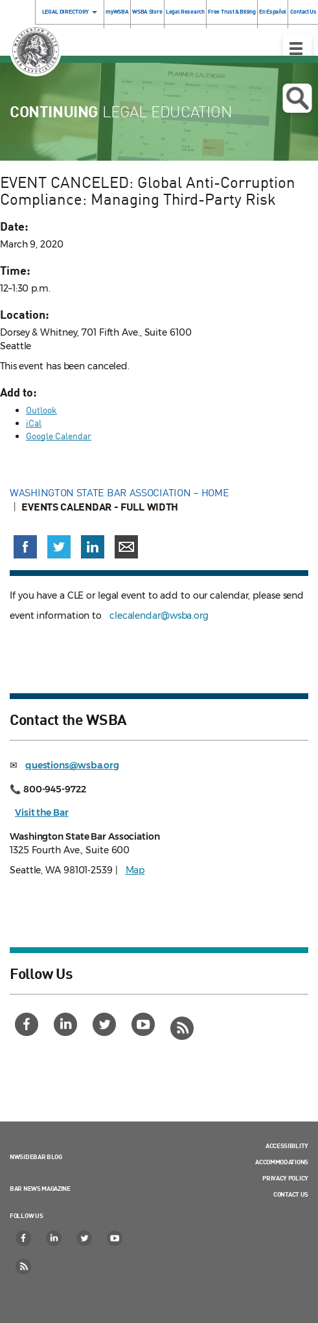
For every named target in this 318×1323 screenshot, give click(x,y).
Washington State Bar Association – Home (120, 492)
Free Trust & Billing (231, 11)
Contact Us (290, 1194)
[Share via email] (126, 547)
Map (135, 870)
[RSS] (183, 1028)
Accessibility (287, 1145)
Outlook (41, 409)
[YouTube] (144, 1024)
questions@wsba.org (72, 765)
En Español (272, 11)
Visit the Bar (42, 812)
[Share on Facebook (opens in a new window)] (25, 547)
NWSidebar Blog (36, 1156)
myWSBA (117, 11)
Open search (297, 98)
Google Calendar (58, 435)
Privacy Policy (285, 1178)
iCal (33, 422)
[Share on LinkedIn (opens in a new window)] (92, 547)
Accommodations (281, 1162)
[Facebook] (28, 1024)
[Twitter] (105, 1024)
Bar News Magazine (40, 1188)
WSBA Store (147, 11)
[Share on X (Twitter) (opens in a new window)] (59, 547)
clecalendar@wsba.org (159, 615)
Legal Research (185, 11)
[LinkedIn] (67, 1024)
